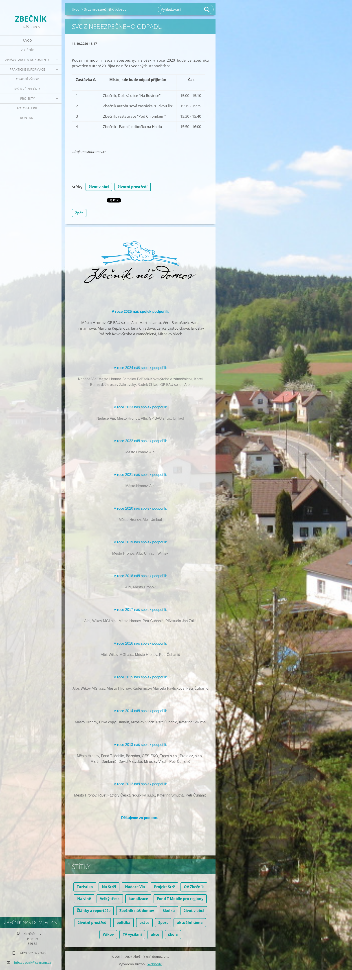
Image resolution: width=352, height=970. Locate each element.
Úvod (27, 40)
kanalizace (138, 898)
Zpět (79, 212)
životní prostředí (132, 186)
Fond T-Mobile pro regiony (180, 898)
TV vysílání (132, 934)
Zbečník (27, 50)
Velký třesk (110, 898)
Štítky (77, 187)
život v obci (99, 186)
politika (123, 922)
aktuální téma (190, 922)
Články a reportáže (93, 910)
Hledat (207, 9)
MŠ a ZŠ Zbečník (27, 89)
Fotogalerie (27, 108)
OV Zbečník (194, 886)
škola (173, 934)
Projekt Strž (164, 886)
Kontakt (27, 118)
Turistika (85, 886)
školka (169, 910)
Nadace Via (135, 886)
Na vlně (84, 898)
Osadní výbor (27, 79)
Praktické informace (27, 69)
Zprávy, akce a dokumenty (27, 60)
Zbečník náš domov (136, 910)
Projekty (27, 98)
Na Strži (109, 886)
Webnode (154, 964)
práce (144, 922)
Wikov (108, 934)
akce (155, 934)
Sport (163, 922)
